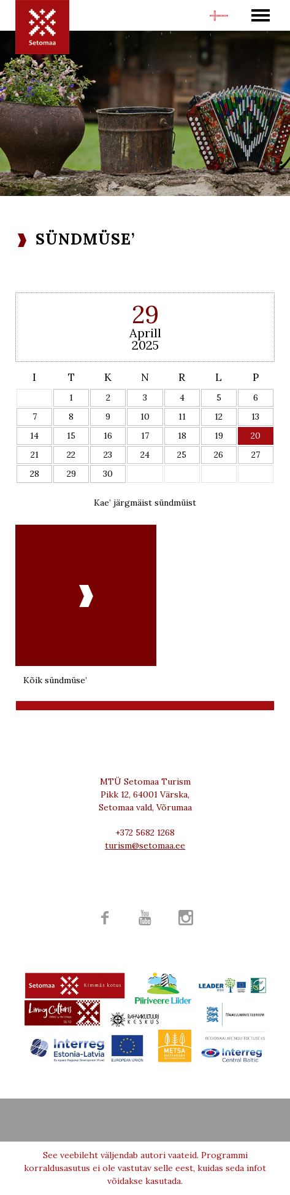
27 (255, 454)
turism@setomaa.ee (145, 845)
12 (219, 416)
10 (145, 416)
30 (108, 473)
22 (71, 454)
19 (219, 435)
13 (255, 416)
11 (182, 416)
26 (218, 454)
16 (108, 435)
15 (71, 435)
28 (34, 473)
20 (256, 435)
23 (108, 454)
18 (182, 435)
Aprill (145, 332)
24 (145, 454)
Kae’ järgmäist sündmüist (145, 502)
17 (145, 435)
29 (71, 473)
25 (181, 454)
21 (35, 454)
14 (34, 435)
